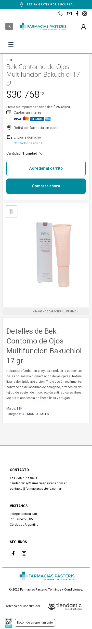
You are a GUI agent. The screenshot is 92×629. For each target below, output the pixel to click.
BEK (19, 408)
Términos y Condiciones (65, 589)
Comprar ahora (46, 186)
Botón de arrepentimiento (35, 622)
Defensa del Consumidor (22, 606)
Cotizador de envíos (28, 143)
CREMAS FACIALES (35, 414)
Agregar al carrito (46, 168)
